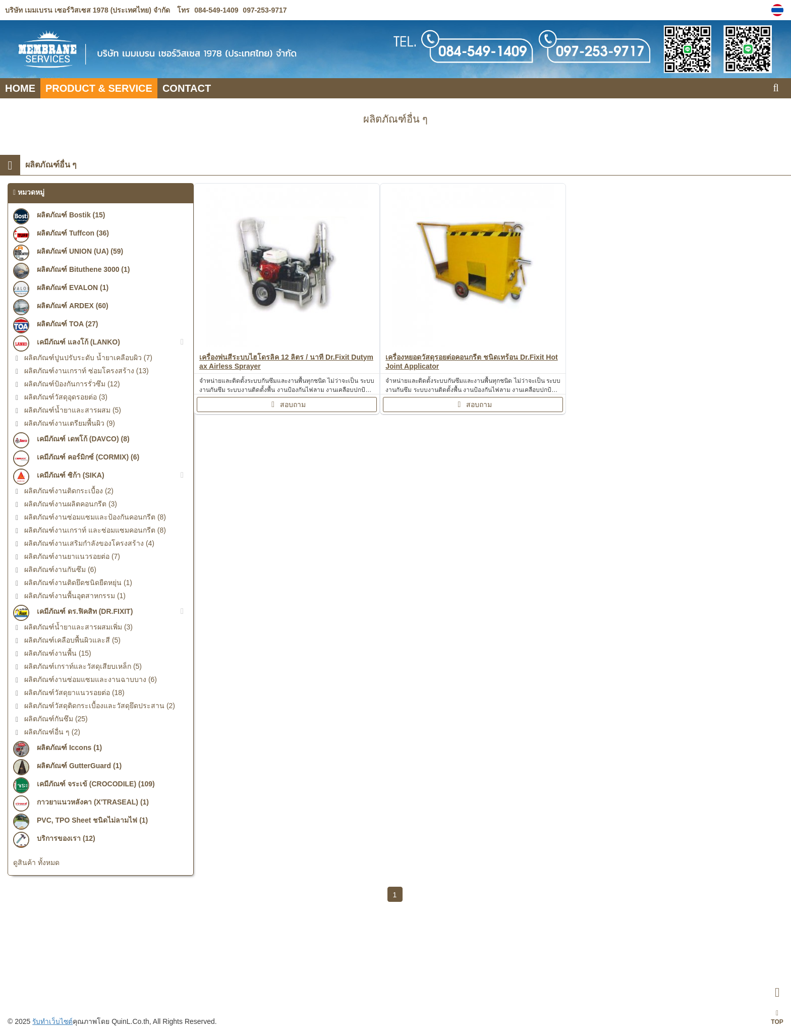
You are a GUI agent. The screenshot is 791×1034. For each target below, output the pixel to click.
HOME (20, 88)
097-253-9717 (264, 10)
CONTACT (186, 88)
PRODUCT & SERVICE (98, 88)
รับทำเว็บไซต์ (53, 1021)
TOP (777, 1017)
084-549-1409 (216, 10)
